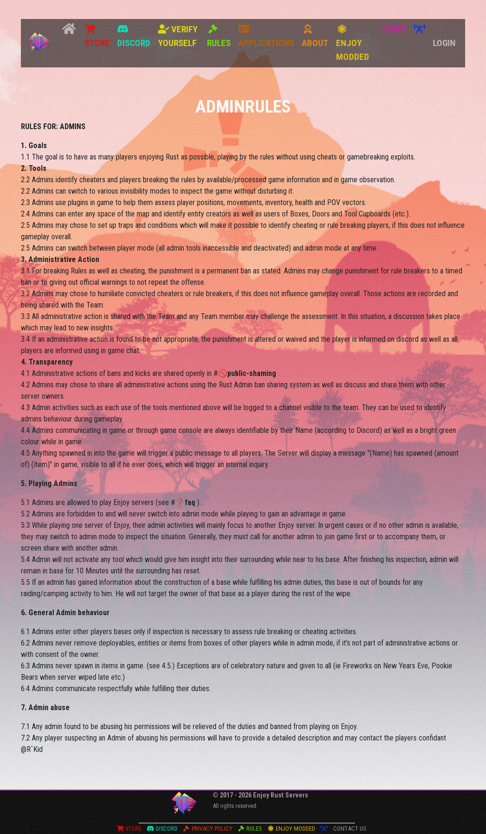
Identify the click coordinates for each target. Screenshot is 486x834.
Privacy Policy (208, 828)
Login (444, 42)
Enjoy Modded (352, 43)
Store (97, 36)
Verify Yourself (177, 36)
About (315, 36)
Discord (133, 36)
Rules (219, 36)
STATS (394, 29)
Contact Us (349, 828)
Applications (266, 36)
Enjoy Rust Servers (280, 795)
